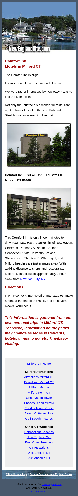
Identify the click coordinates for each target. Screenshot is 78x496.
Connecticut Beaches (39, 432)
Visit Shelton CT (39, 452)
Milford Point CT (39, 392)
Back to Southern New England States (51, 474)
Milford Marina (39, 387)
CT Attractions (39, 447)
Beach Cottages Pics (39, 413)
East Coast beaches (39, 442)
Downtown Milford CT (39, 382)
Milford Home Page (16, 474)
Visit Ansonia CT (39, 458)
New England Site (39, 437)
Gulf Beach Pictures (39, 418)
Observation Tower (39, 397)
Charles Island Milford (39, 403)
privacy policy (39, 490)
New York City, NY (32, 279)
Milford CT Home (39, 363)
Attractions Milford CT (39, 377)
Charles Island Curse (38, 408)
